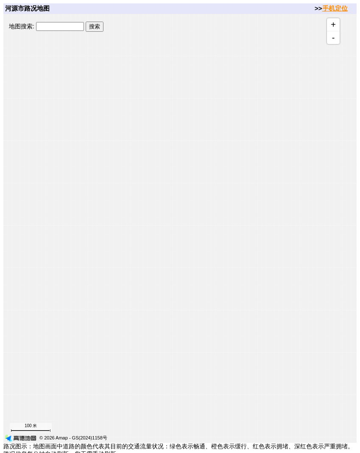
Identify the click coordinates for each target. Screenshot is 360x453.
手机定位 (335, 8)
